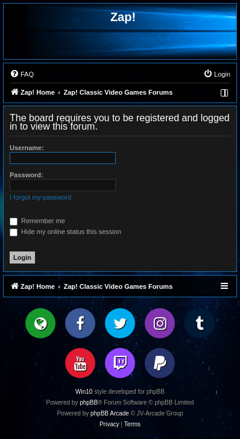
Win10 (83, 391)
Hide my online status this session (65, 231)
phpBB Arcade (109, 413)
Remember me (37, 220)
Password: (26, 174)
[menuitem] (22, 74)
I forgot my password (40, 197)
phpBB (89, 402)
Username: (27, 147)
